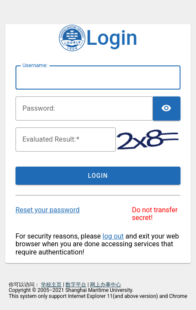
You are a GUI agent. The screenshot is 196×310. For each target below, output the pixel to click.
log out (113, 236)
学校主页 (51, 285)
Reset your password (48, 210)
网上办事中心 (105, 285)
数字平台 (75, 285)
